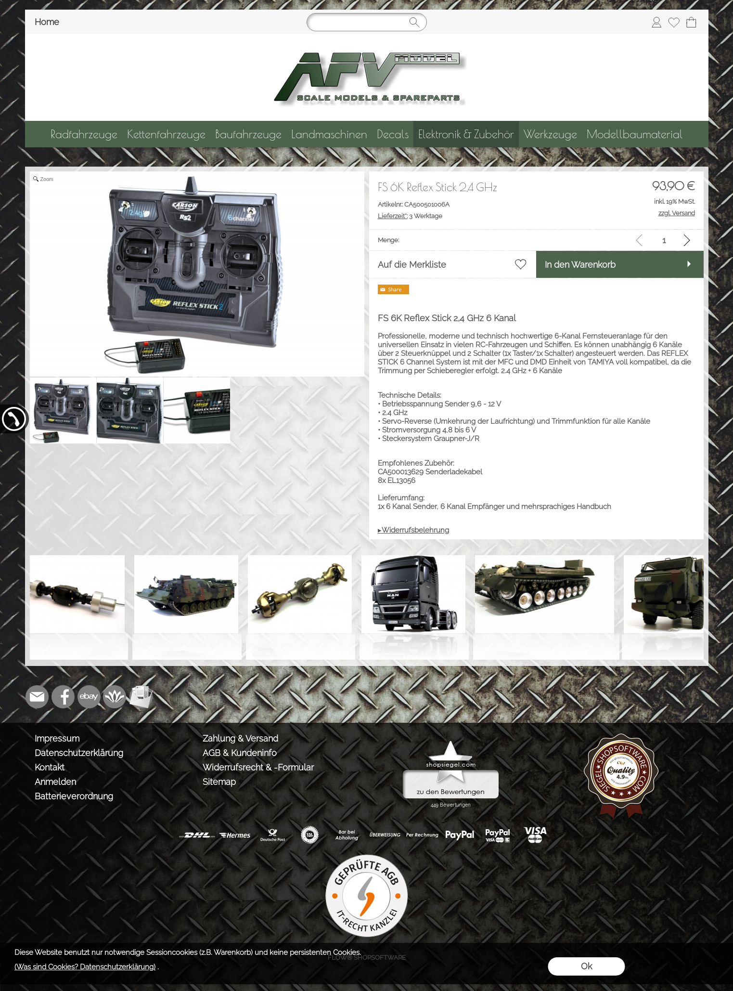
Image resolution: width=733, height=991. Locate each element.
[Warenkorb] (691, 22)
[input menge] (664, 240)
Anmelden (55, 782)
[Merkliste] (674, 22)
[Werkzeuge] (550, 134)
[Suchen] (367, 22)
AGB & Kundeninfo (240, 753)
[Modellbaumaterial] (635, 134)
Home (47, 22)
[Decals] (392, 134)
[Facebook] (63, 697)
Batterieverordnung (74, 796)
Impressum (57, 738)
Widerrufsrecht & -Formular (258, 767)
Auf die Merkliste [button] (412, 265)
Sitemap (219, 782)
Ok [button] (586, 966)
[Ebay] (89, 697)
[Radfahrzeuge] (84, 134)
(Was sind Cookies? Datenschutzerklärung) (84, 967)
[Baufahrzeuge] (248, 134)
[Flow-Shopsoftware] (115, 697)
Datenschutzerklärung (79, 753)
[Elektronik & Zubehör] (466, 134)
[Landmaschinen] (329, 134)
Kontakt (49, 767)
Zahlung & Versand (240, 738)
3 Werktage (410, 216)
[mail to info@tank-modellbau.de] (37, 697)
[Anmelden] (656, 22)
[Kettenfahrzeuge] (166, 134)
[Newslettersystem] (141, 697)
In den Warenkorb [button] (580, 265)
